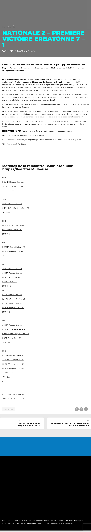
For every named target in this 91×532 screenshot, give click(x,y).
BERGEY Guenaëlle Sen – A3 (13, 247)
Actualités (8, 26)
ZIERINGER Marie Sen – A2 (13, 360)
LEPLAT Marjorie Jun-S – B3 (13, 251)
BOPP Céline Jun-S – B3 (12, 303)
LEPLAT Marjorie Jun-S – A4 (13, 369)
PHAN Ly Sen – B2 (9, 282)
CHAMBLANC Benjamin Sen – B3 (15, 334)
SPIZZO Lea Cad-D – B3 (12, 230)
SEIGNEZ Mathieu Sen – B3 (13, 364)
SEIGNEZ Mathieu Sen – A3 (13, 186)
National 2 (9, 409)
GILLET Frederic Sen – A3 (12, 273)
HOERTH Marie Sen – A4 (12, 295)
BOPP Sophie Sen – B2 (11, 338)
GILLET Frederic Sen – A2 (12, 325)
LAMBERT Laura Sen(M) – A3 (13, 299)
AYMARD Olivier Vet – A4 (12, 269)
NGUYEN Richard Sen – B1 (12, 355)
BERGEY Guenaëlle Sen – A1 (13, 329)
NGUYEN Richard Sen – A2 (13, 182)
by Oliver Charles (26, 51)
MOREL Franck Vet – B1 (11, 277)
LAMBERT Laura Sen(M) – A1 (13, 225)
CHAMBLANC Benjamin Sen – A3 (15, 208)
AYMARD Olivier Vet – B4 (12, 204)
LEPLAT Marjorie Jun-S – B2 (13, 308)
